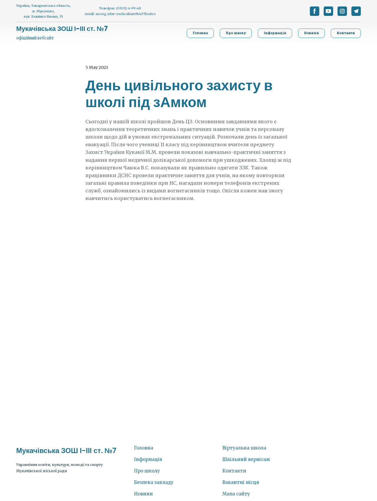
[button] (314, 11)
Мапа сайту (236, 494)
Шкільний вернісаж (246, 459)
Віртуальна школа (244, 448)
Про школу (147, 471)
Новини (143, 494)
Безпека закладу (153, 482)
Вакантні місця (240, 482)
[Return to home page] (62, 28)
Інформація (148, 459)
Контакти (234, 471)
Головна (143, 448)
